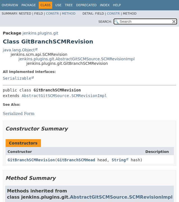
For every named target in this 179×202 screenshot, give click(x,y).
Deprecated (86, 5)
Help (117, 5)
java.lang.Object (19, 50)
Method (68, 13)
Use (58, 5)
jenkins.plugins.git (40, 33)
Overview (10, 5)
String (119, 160)
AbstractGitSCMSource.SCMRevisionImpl (64, 95)
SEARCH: (105, 22)
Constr (52, 13)
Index (104, 5)
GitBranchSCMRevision (31, 160)
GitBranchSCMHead (76, 160)
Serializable (17, 78)
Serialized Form (19, 113)
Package (29, 5)
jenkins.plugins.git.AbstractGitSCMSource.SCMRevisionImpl (77, 59)
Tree (69, 5)
